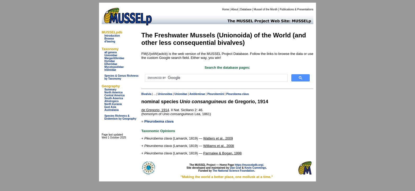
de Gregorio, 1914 (155, 110)
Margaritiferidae (114, 58)
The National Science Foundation (233, 170)
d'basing (109, 41)
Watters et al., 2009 (218, 138)
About (234, 9)
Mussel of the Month (266, 9)
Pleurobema (233, 94)
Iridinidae (110, 69)
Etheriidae (110, 64)
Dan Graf (235, 167)
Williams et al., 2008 (218, 146)
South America (113, 98)
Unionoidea (165, 94)
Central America (114, 95)
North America (113, 92)
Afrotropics (111, 101)
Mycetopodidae (114, 67)
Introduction (112, 35)
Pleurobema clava (159, 121)
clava (245, 94)
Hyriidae (109, 61)
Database (246, 9)
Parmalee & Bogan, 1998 (222, 153)
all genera (110, 52)
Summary (110, 89)
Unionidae (110, 55)
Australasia (111, 109)
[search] (216, 78)
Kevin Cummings (255, 167)
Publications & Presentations (296, 9)
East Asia (110, 107)
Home (225, 9)
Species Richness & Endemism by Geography (120, 117)
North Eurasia (113, 104)
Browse (109, 38)
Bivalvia (146, 94)
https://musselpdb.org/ (249, 164)
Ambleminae (197, 94)
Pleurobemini (215, 94)
